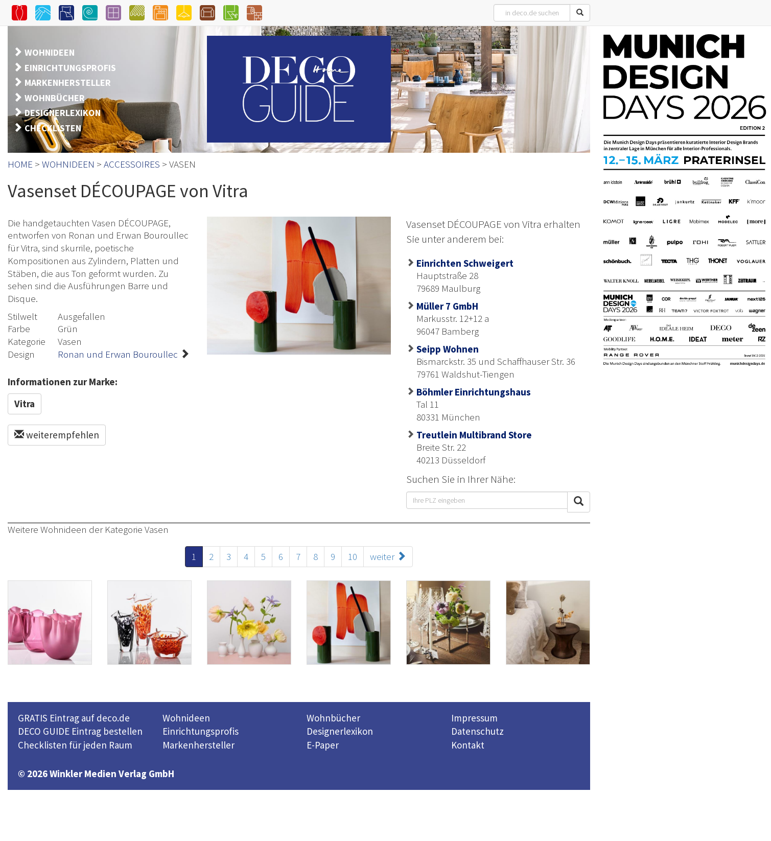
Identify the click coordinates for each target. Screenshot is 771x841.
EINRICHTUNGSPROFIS (70, 68)
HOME (20, 164)
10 (352, 556)
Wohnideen (186, 718)
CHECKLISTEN (53, 128)
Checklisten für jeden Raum (75, 745)
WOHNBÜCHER (55, 98)
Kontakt (467, 745)
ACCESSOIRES (132, 164)
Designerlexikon (340, 731)
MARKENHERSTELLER (68, 82)
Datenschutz (477, 731)
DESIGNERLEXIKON (63, 113)
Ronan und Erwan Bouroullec (118, 354)
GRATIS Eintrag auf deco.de (74, 718)
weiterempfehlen (56, 435)
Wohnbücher (333, 718)
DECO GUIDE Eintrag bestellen (80, 731)
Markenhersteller (198, 745)
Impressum (474, 718)
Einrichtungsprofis (200, 731)
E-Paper (323, 745)
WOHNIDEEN (50, 52)
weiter (388, 556)
